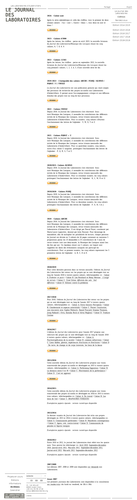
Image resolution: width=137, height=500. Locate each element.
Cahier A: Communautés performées (62, 421)
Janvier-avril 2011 (59, 448)
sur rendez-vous (53, 484)
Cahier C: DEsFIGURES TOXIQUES (74, 399)
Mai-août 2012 (69, 450)
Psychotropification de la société (60, 340)
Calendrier (15, 490)
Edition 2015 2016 (121, 30)
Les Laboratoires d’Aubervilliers (26, 6)
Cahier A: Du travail (84, 396)
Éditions (15, 480)
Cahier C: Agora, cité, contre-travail (63, 423)
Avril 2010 (83, 445)
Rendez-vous (121, 20)
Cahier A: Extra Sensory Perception (87, 305)
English (129, 7)
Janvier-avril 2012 (54, 450)
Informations (15, 483)
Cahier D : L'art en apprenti (59, 373)
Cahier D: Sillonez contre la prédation (72, 283)
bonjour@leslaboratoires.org (37, 491)
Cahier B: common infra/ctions (89, 340)
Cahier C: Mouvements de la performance (87, 371)
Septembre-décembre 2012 (86, 450)
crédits (28, 496)
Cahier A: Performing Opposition (84, 368)
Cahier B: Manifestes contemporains (94, 421)
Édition (121, 17)
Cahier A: (90, 337)
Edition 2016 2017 (121, 33)
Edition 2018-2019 (121, 40)
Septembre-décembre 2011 (91, 448)
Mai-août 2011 (74, 448)
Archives (15, 487)
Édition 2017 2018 (121, 37)
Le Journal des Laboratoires (121, 12)
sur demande (93, 467)
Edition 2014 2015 (121, 25)
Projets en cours (15, 477)
